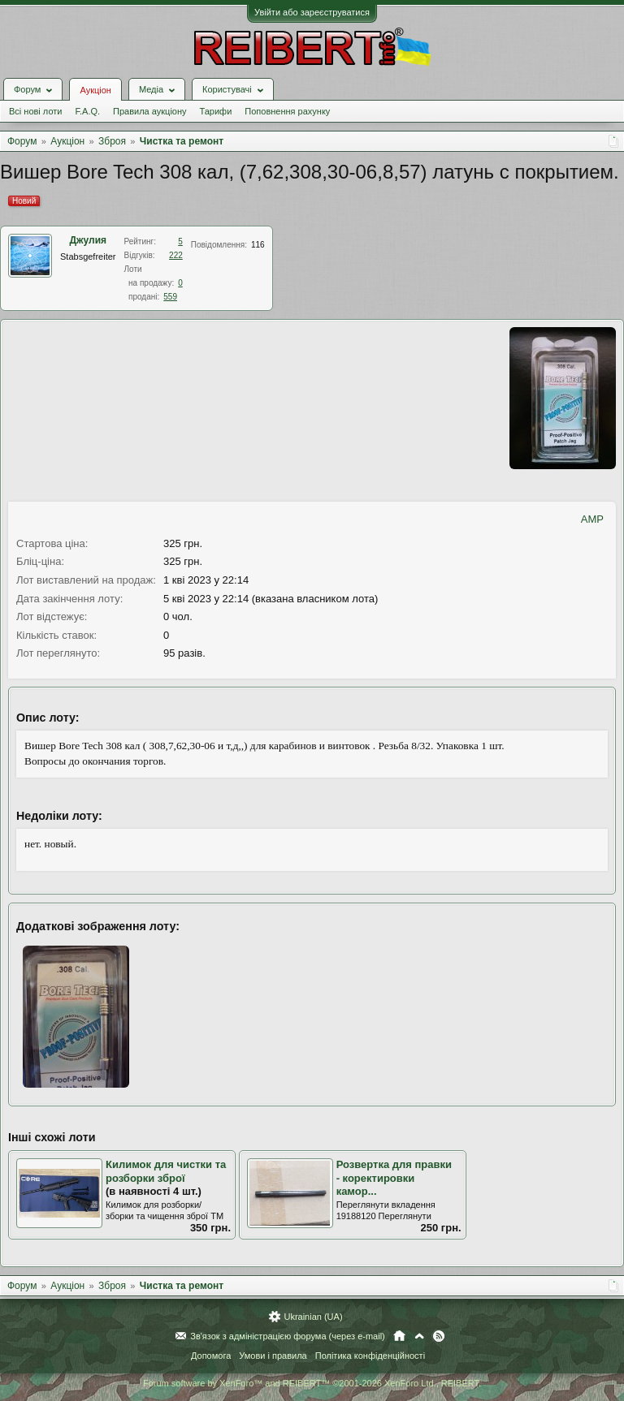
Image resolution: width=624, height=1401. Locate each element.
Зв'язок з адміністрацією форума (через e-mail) (287, 1336)
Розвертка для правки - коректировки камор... (394, 1177)
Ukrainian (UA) (313, 1316)
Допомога (211, 1355)
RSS (438, 1336)
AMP (592, 519)
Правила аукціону (149, 111)
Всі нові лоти (35, 111)
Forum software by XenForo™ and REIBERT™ (312, 1383)
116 (258, 244)
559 (170, 296)
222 (176, 255)
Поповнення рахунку (287, 111)
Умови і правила (272, 1355)
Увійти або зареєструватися (312, 12)
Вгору (419, 1336)
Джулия (87, 240)
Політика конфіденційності (370, 1355)
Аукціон (95, 90)
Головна (399, 1336)
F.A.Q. (87, 111)
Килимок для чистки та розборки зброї (166, 1171)
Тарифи (216, 111)
